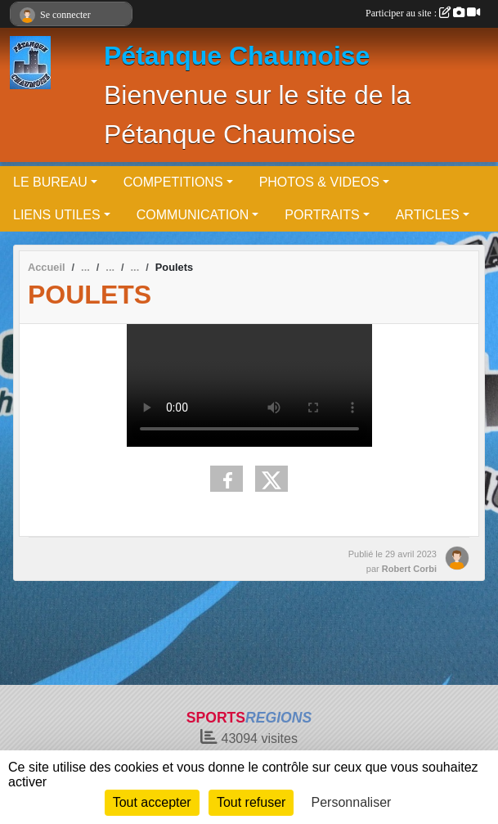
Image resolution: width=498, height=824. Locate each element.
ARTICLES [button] (428, 215)
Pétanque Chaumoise (237, 55)
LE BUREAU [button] (50, 182)
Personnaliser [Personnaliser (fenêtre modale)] (352, 802)
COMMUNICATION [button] (193, 215)
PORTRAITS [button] (322, 215)
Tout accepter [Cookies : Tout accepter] (152, 802)
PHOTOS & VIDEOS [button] (319, 182)
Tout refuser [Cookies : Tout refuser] (251, 802)
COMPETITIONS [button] (173, 182)
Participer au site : (423, 13)
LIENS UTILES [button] (57, 215)
